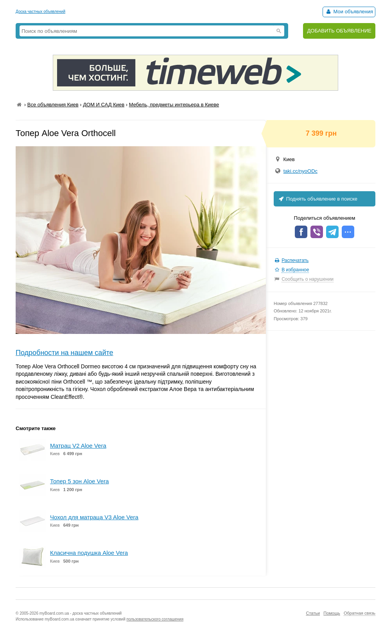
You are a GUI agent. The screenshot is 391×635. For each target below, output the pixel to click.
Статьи (313, 613)
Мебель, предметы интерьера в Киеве (174, 105)
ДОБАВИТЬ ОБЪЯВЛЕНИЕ (339, 31)
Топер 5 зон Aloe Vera (79, 481)
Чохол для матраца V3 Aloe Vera (94, 517)
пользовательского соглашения (155, 619)
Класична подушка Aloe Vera (89, 552)
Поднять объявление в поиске (317, 199)
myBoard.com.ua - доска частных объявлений (80, 613)
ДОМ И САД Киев (103, 105)
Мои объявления (349, 11)
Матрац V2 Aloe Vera (78, 445)
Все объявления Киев (53, 105)
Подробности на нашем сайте (64, 353)
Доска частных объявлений (40, 11)
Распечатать (295, 260)
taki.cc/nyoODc (300, 171)
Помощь (331, 613)
